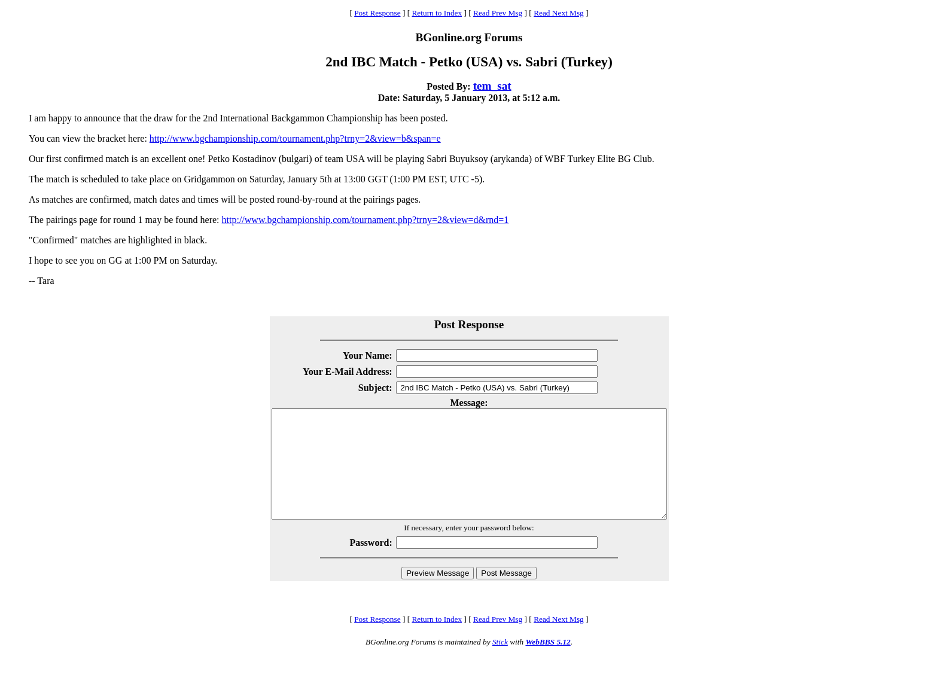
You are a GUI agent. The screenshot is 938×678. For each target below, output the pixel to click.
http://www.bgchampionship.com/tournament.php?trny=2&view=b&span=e (295, 138)
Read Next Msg (559, 12)
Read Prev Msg (497, 12)
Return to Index (437, 12)
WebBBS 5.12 (547, 663)
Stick (500, 663)
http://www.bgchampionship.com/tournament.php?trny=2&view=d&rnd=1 (365, 220)
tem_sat (492, 86)
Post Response (377, 12)
